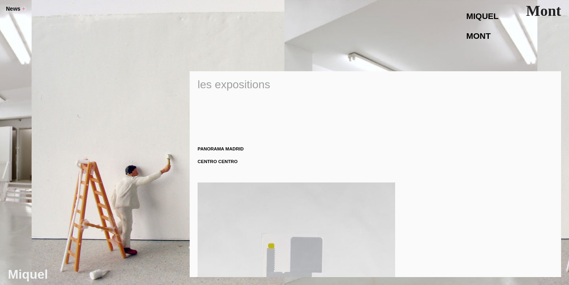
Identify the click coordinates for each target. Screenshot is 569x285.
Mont (543, 10)
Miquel (28, 274)
